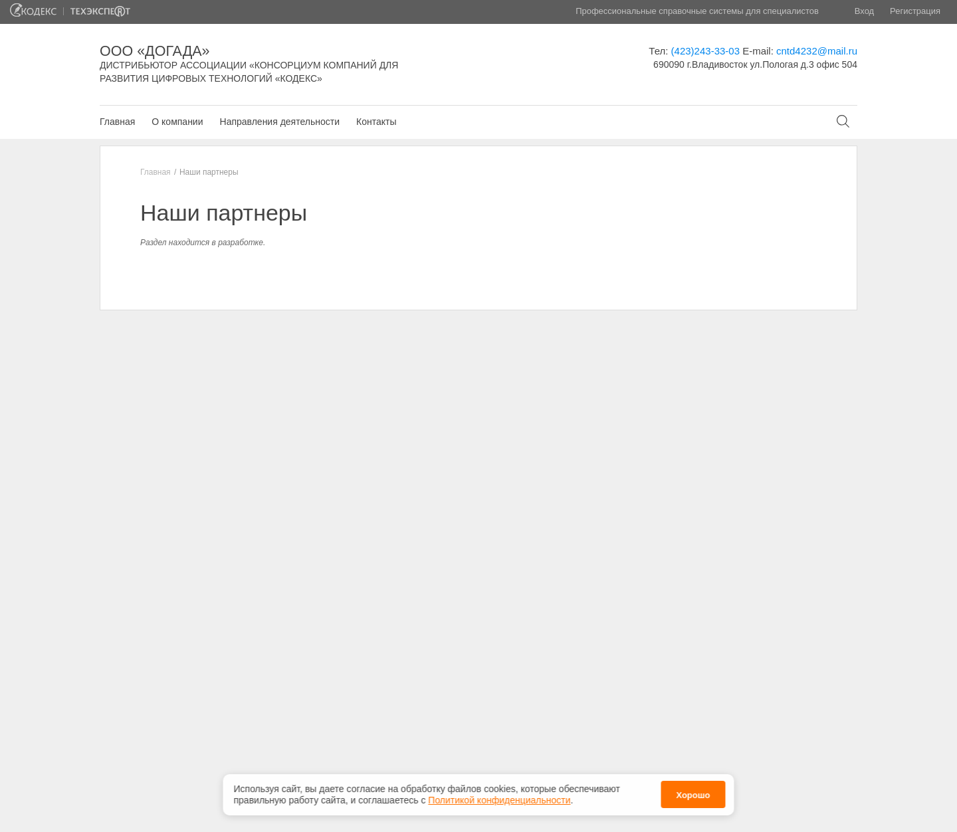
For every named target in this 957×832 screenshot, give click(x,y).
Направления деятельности (280, 121)
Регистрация (915, 11)
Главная (117, 121)
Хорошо (693, 791)
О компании (177, 121)
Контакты (376, 121)
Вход (864, 11)
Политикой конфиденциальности (499, 796)
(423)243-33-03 (705, 50)
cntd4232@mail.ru (816, 50)
